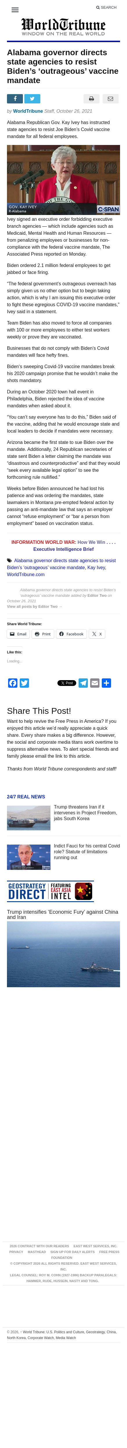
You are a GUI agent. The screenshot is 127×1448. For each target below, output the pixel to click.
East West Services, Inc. (95, 1246)
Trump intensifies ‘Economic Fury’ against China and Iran (62, 914)
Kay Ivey (96, 567)
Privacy (16, 1252)
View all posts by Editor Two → (34, 606)
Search (106, 7)
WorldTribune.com (26, 574)
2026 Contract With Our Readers (39, 1246)
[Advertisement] (57, 1060)
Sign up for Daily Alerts (72, 1252)
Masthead (37, 1252)
